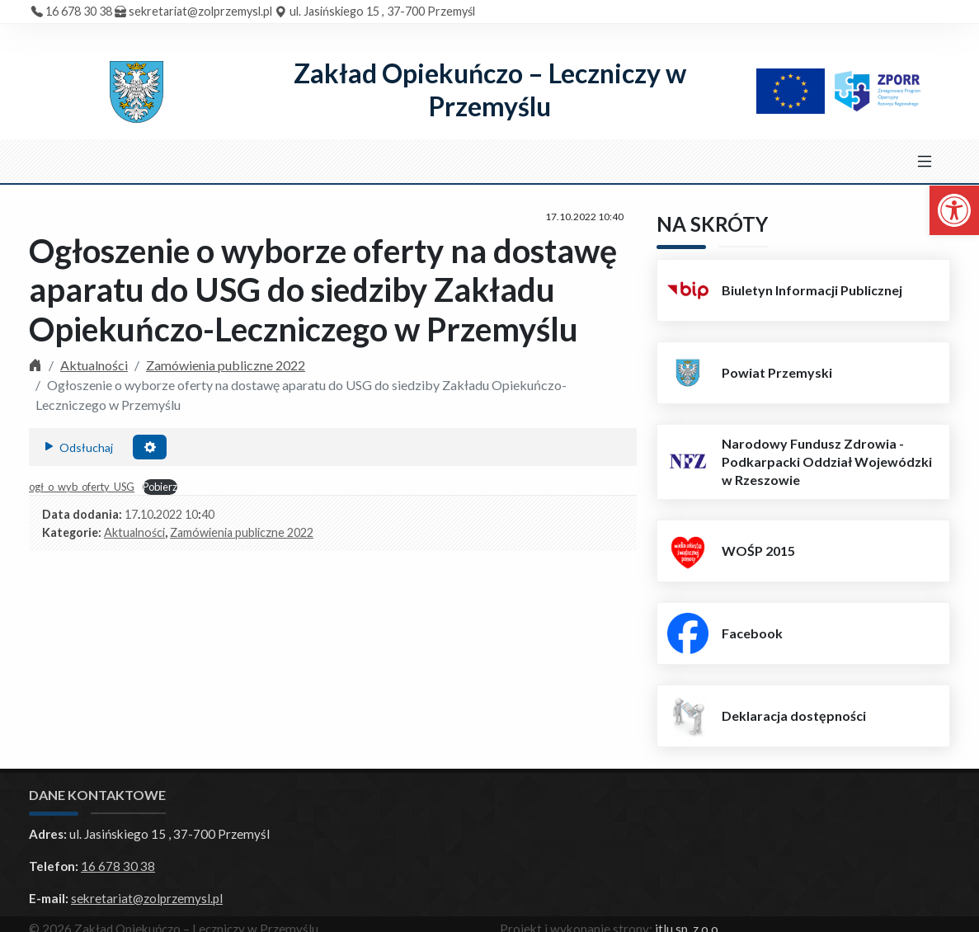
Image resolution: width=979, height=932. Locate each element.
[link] (954, 210)
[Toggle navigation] (924, 162)
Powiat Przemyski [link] (777, 372)
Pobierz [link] (160, 486)
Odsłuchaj (77, 446)
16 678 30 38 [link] (78, 11)
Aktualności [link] (94, 365)
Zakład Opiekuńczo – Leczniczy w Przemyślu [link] (490, 89)
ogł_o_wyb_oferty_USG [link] (81, 486)
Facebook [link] (752, 633)
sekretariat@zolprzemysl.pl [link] (200, 11)
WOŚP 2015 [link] (758, 550)
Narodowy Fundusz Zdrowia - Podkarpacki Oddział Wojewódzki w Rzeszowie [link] (827, 461)
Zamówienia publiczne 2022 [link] (225, 365)
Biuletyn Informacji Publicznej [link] (812, 290)
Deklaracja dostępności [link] (794, 715)
